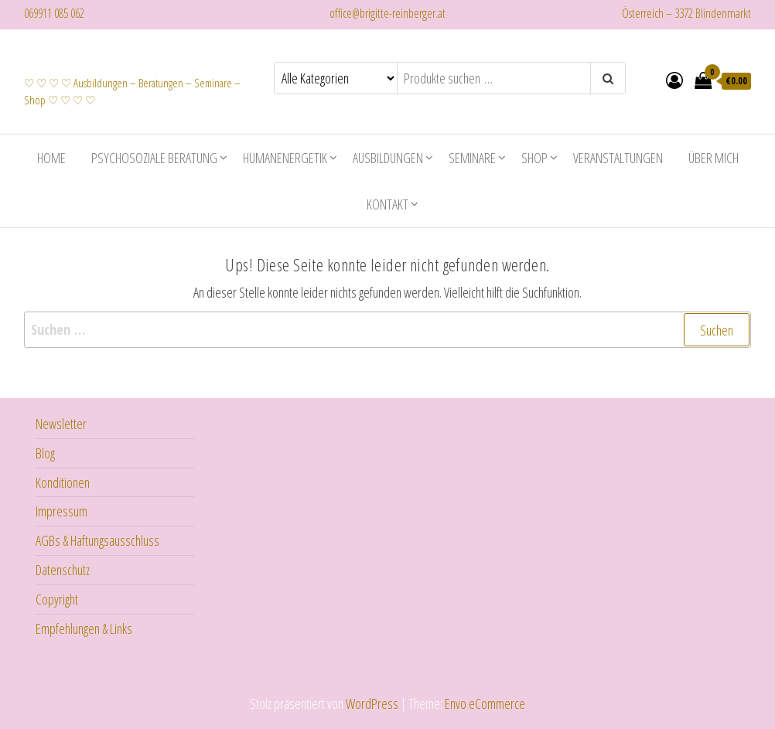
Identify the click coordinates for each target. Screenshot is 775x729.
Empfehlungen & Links (84, 627)
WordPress (372, 702)
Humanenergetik (285, 156)
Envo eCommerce (485, 702)
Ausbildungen (388, 156)
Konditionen (63, 481)
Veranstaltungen (618, 156)
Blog (45, 451)
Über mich (713, 156)
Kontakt (387, 202)
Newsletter (61, 422)
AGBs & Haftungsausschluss (97, 539)
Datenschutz (63, 568)
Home (51, 156)
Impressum (61, 509)
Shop (534, 156)
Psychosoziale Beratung (154, 156)
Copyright (57, 597)
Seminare (472, 156)
